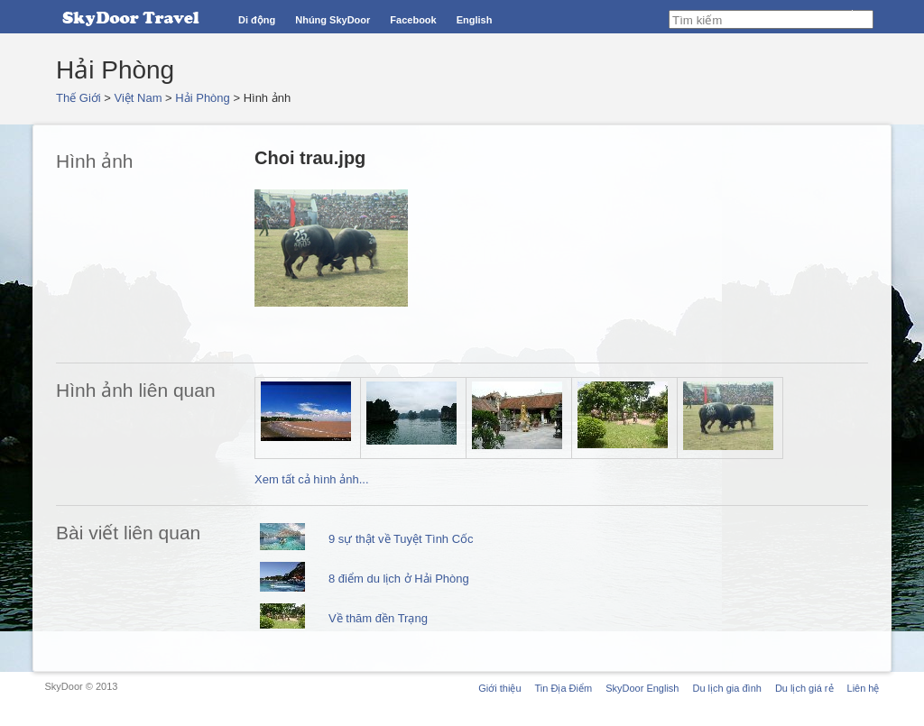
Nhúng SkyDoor (332, 19)
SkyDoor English (642, 688)
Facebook (413, 19)
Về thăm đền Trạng (378, 618)
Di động (256, 19)
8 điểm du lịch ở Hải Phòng (398, 578)
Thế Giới (78, 98)
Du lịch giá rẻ (804, 688)
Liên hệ (863, 688)
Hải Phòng (202, 98)
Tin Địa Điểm (564, 688)
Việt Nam (138, 98)
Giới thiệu (499, 688)
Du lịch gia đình (726, 688)
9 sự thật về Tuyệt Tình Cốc (401, 539)
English (475, 19)
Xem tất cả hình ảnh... (311, 479)
